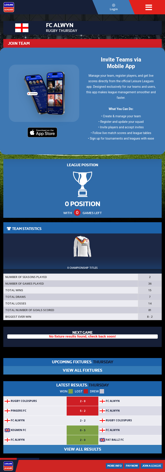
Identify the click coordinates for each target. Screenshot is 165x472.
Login (113, 7)
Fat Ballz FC (112, 440)
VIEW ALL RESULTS (82, 449)
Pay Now (132, 465)
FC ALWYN (110, 401)
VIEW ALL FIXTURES (82, 370)
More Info (114, 465)
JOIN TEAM (19, 43)
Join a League (151, 465)
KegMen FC (15, 430)
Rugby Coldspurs (21, 401)
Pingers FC (15, 410)
